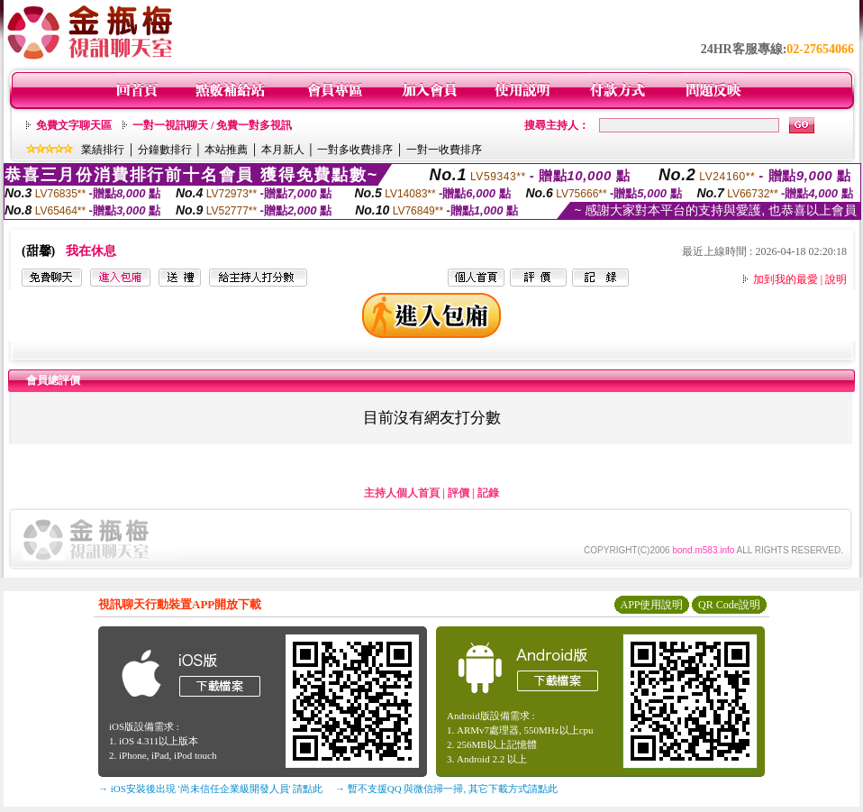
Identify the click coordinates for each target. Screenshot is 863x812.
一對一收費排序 (444, 149)
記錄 (488, 493)
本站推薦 (226, 149)
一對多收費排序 (355, 149)
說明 (836, 279)
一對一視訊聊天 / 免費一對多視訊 (212, 125)
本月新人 (282, 149)
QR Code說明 (729, 604)
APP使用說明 (651, 604)
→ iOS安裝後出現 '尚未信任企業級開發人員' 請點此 (210, 788)
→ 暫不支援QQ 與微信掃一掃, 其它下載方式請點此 (446, 788)
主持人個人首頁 (402, 493)
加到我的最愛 (785, 279)
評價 (458, 493)
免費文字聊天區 (74, 125)
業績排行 (102, 149)
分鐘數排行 (165, 149)
